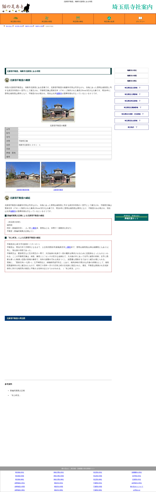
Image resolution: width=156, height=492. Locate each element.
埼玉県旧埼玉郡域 (131, 101)
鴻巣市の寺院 (39, 26)
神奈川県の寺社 (59, 472)
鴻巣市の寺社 (29, 26)
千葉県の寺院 (97, 486)
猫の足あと (9, 26)
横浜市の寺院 (58, 486)
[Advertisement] (78, 48)
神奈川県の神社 (59, 479)
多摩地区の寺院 (20, 486)
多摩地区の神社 (20, 490)
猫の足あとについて (136, 486)
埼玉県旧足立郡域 (131, 88)
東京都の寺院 (19, 476)
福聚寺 (59, 93)
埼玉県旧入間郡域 (131, 94)
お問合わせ (136, 490)
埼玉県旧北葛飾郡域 (131, 107)
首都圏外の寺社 (137, 472)
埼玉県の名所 (109, 19)
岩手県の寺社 (136, 476)
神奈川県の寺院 (59, 476)
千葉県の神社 (97, 490)
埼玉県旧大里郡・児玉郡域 (130, 114)
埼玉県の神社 (78, 19)
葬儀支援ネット (131, 218)
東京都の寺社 (19, 472)
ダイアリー (140, 19)
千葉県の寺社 (97, 483)
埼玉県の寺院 (47, 19)
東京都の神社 (19, 479)
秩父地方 (131, 127)
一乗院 (33, 228)
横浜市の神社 (58, 490)
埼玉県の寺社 (16, 19)
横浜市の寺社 (58, 483)
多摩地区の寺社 (20, 483)
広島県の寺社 (136, 479)
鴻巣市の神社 (132, 81)
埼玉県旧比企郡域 (131, 121)
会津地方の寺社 (137, 483)
